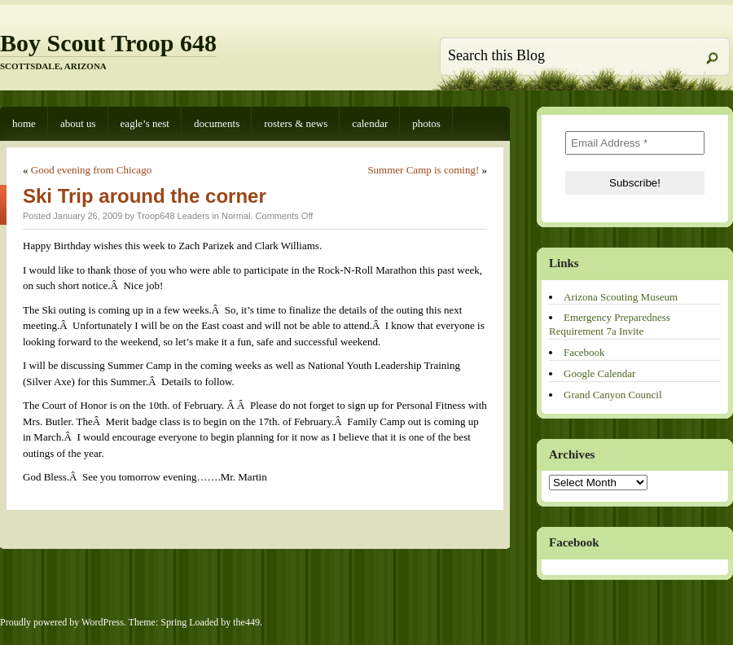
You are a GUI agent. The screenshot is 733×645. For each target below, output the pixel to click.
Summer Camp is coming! (423, 170)
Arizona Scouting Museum (621, 297)
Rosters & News (295, 123)
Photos (426, 123)
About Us (78, 123)
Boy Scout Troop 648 (108, 42)
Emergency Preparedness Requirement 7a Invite (609, 324)
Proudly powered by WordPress (62, 622)
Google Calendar (599, 373)
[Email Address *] (634, 143)
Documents (216, 123)
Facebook (584, 352)
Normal (236, 216)
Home (24, 123)
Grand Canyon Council (613, 394)
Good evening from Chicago (91, 170)
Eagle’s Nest (145, 123)
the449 (246, 622)
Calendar (370, 123)
